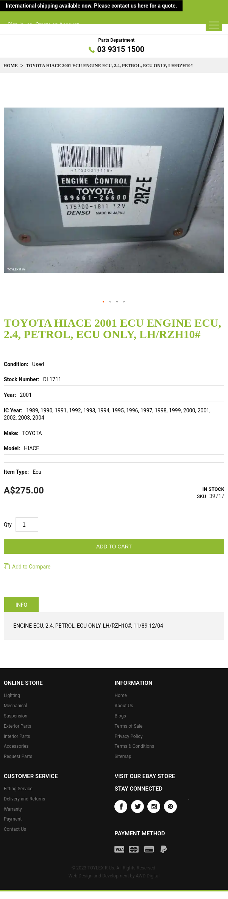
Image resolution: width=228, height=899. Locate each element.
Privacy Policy (128, 736)
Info (21, 605)
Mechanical (15, 705)
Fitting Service (18, 788)
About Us (123, 705)
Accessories (16, 746)
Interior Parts (17, 736)
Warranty (13, 809)
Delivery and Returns (24, 799)
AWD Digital (147, 876)
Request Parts (18, 756)
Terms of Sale (128, 726)
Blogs (120, 716)
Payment (13, 819)
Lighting (12, 695)
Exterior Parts (17, 726)
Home (10, 65)
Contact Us (15, 829)
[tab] (21, 604)
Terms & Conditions (134, 746)
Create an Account (57, 25)
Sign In (15, 25)
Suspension (15, 716)
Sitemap (122, 756)
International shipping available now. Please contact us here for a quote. (91, 6)
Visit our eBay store (144, 776)
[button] (103, 302)
